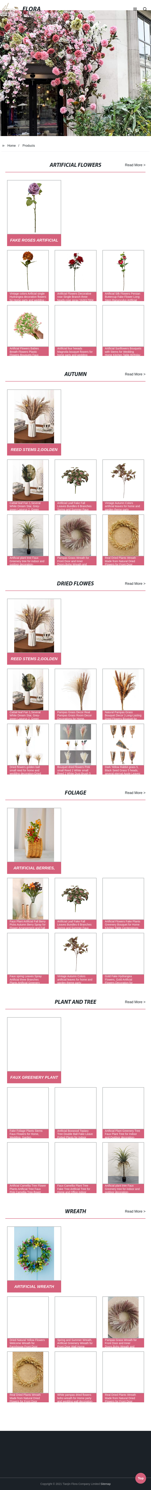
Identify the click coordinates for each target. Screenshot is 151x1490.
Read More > (135, 165)
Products (29, 145)
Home (11, 145)
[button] (135, 9)
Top (141, 1478)
